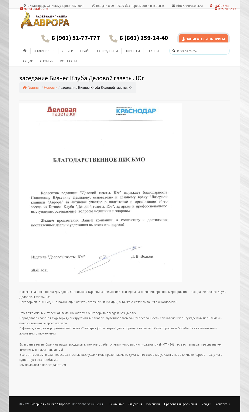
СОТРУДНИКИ (107, 51)
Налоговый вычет (35, 9)
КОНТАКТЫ (68, 61)
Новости (50, 88)
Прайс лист (219, 6)
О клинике (116, 404)
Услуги (206, 404)
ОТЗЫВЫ (46, 61)
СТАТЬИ (153, 51)
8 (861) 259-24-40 (144, 38)
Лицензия (135, 404)
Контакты (222, 404)
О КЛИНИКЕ (42, 51)
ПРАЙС (85, 51)
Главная (32, 88)
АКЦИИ (28, 61)
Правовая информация (180, 404)
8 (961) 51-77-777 (76, 38)
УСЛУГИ (67, 51)
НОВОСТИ (132, 51)
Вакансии (153, 404)
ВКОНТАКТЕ (225, 9)
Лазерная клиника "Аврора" (50, 404)
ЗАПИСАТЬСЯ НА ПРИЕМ (203, 39)
